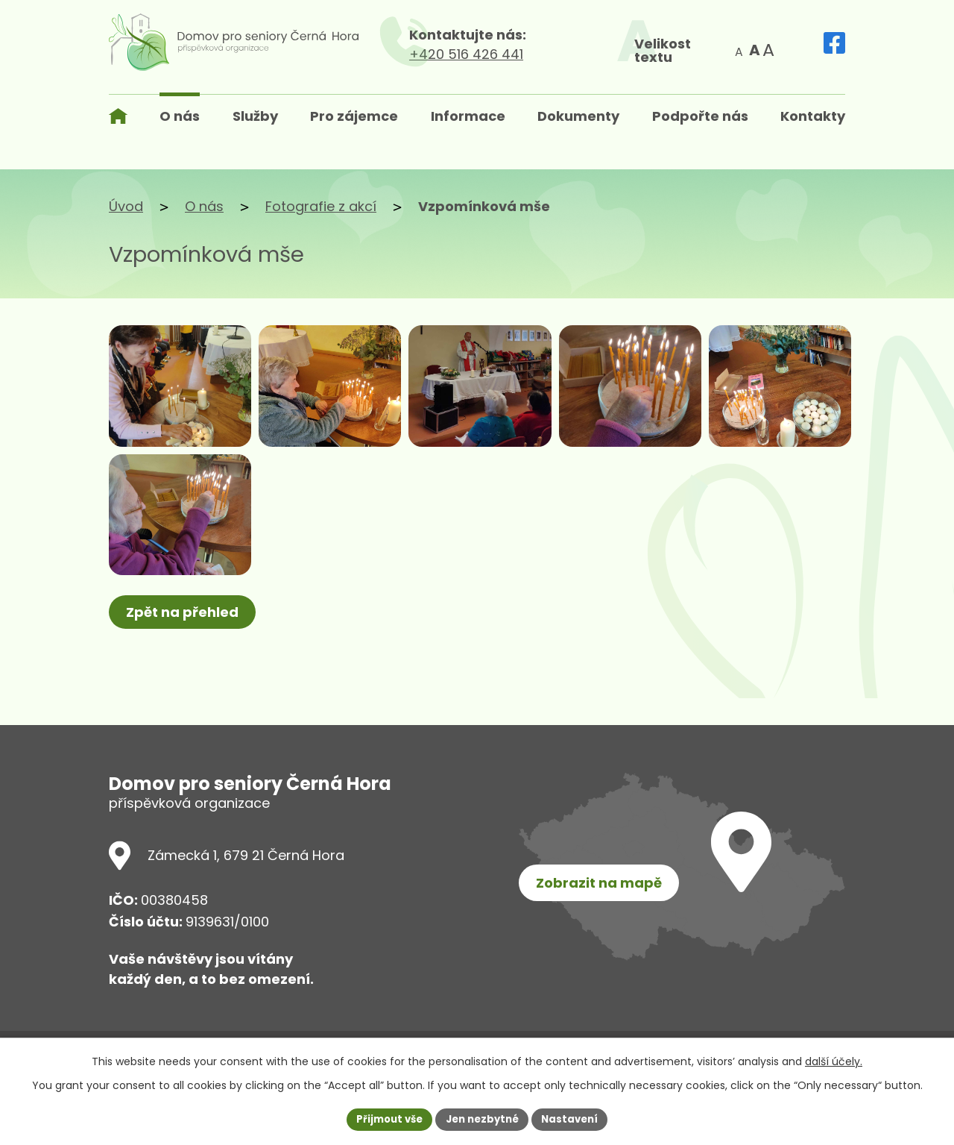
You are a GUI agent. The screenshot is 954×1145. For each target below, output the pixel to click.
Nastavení (575, 1118)
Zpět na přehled (185, 668)
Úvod (126, 206)
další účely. (833, 1060)
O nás (204, 206)
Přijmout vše (384, 1118)
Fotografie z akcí (320, 206)
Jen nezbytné (482, 1118)
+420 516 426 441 (515, 54)
